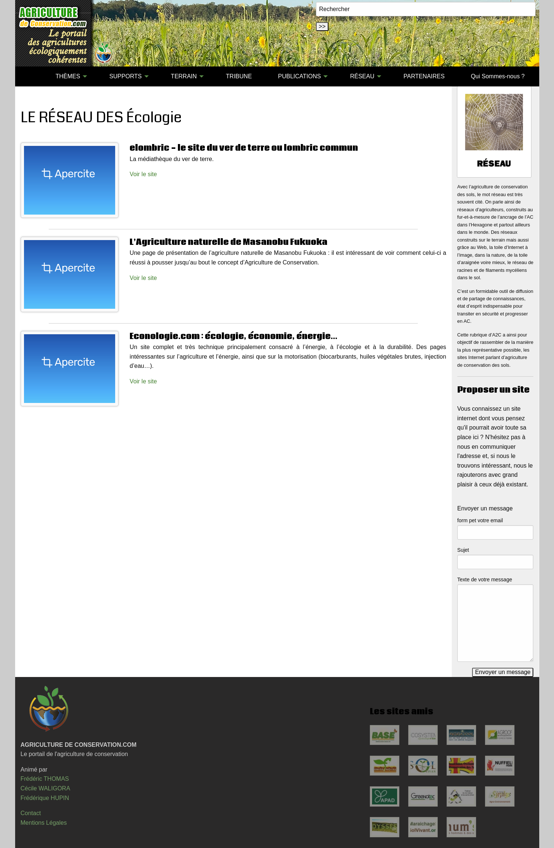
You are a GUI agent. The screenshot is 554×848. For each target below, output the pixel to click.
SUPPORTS (125, 76)
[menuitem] (29, 76)
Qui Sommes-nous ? (498, 76)
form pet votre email (480, 520)
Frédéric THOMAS (45, 779)
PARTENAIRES (423, 76)
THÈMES (67, 76)
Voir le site (143, 174)
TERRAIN (184, 76)
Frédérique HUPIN (45, 798)
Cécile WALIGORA (45, 788)
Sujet (463, 550)
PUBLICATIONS (299, 76)
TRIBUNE (239, 76)
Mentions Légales (44, 823)
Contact (31, 813)
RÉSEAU (362, 76)
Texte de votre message (484, 579)
